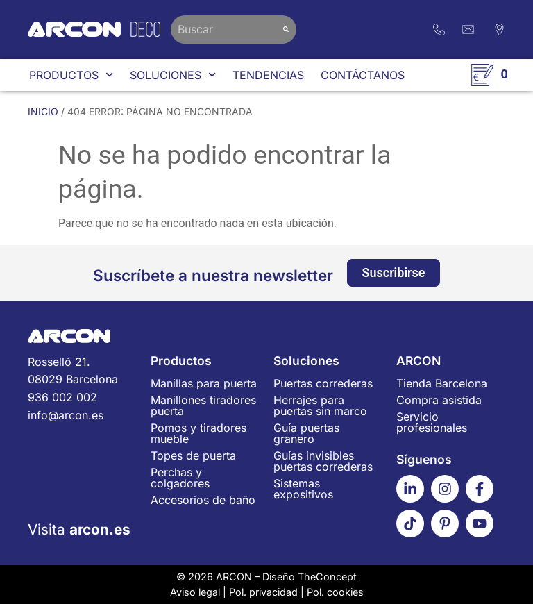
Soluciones (173, 74)
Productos (71, 74)
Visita (79, 529)
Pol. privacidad (263, 592)
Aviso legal (195, 592)
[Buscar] (286, 29)
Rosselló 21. (82, 372)
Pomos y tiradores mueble (198, 433)
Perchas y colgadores (180, 477)
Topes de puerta (193, 455)
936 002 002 (62, 397)
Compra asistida (439, 400)
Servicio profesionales (431, 422)
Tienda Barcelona (441, 383)
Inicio (43, 111)
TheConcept (327, 576)
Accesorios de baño (203, 500)
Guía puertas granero (306, 433)
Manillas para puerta (204, 383)
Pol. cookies (335, 592)
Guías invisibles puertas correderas (323, 460)
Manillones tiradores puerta (203, 405)
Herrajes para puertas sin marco (320, 405)
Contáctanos (363, 75)
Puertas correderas (323, 383)
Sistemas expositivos (303, 488)
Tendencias (268, 75)
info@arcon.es (65, 415)
